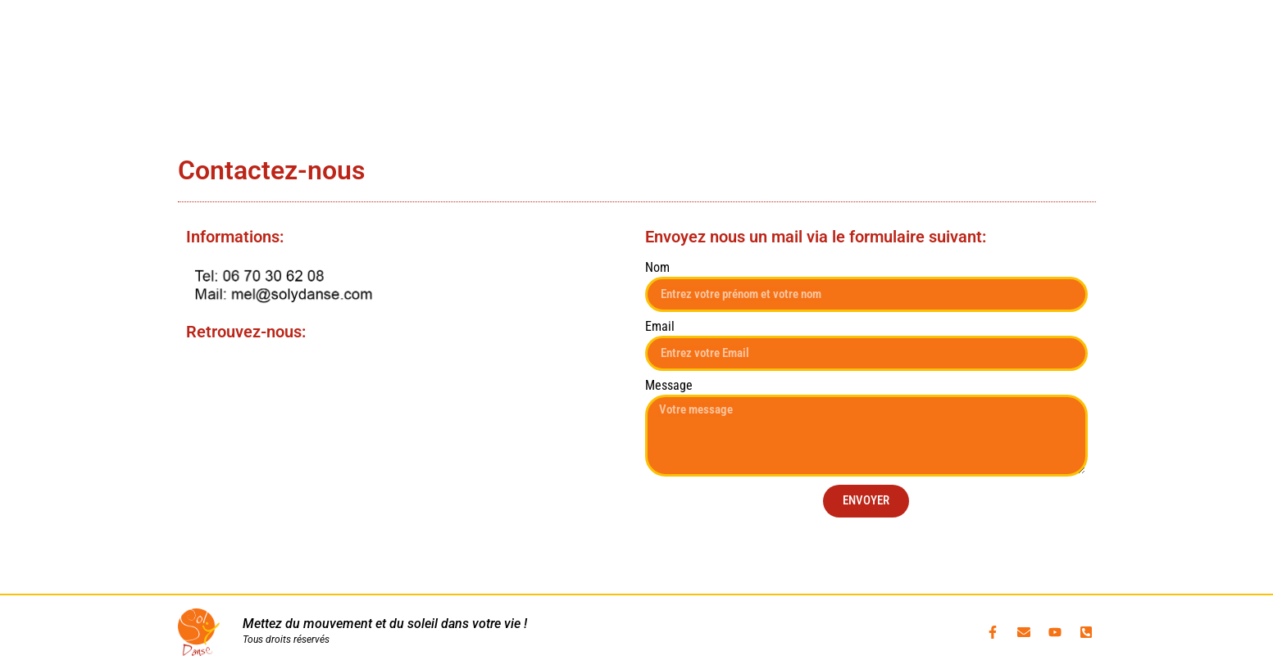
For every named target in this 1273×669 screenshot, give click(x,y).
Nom (657, 268)
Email (660, 327)
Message (669, 386)
